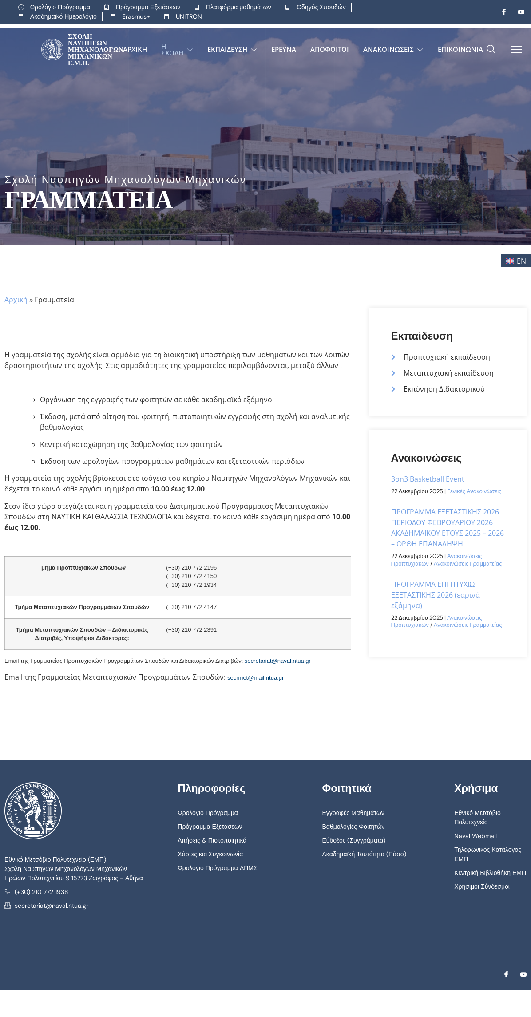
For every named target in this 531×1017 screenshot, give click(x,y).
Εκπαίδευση (232, 49)
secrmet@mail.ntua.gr (255, 677)
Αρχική (135, 49)
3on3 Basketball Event (427, 479)
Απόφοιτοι (329, 49)
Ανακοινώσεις (393, 49)
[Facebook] (500, 12)
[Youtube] (517, 12)
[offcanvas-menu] (513, 49)
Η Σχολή (177, 49)
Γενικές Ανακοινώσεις (474, 491)
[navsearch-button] (491, 49)
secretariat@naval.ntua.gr (278, 660)
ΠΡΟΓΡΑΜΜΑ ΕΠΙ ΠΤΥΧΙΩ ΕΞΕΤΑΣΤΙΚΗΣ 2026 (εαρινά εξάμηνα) (435, 594)
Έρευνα (283, 49)
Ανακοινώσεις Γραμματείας (468, 563)
